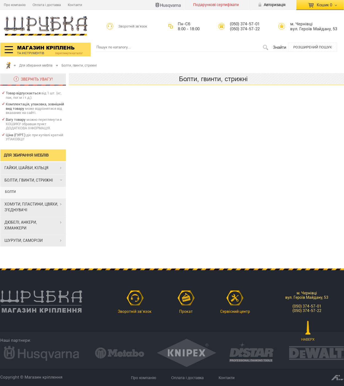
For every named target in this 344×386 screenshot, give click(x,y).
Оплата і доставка (47, 5)
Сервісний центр (235, 311)
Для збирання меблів (35, 65)
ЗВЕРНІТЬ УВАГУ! (37, 79)
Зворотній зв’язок (132, 26)
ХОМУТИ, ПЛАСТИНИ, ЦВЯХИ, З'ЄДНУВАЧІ (31, 207)
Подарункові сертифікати (216, 4)
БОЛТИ (10, 192)
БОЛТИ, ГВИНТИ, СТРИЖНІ (28, 180)
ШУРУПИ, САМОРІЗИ (23, 240)
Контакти (75, 5)
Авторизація (275, 4)
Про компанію (15, 5)
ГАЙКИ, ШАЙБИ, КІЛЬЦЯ (26, 168)
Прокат (186, 311)
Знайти (279, 47)
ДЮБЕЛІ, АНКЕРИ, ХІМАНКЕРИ (20, 225)
